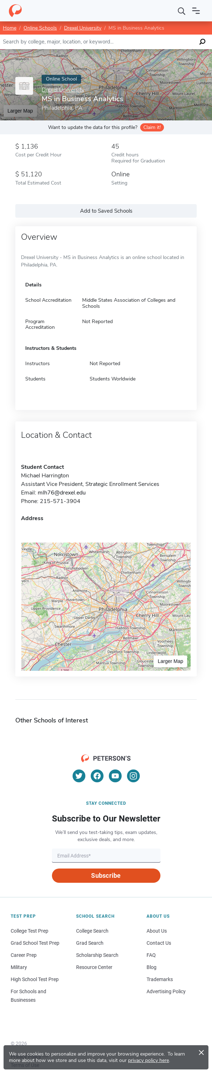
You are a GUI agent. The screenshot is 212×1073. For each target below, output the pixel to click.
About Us (157, 931)
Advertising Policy (166, 991)
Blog (152, 967)
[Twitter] (79, 775)
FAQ (151, 955)
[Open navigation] (196, 11)
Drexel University (82, 28)
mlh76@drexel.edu (62, 493)
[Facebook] (97, 775)
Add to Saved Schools (106, 210)
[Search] (182, 11)
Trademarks (160, 979)
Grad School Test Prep (35, 943)
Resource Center (94, 967)
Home (9, 28)
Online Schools (40, 28)
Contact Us (159, 943)
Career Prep (24, 955)
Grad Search (90, 943)
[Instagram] (133, 775)
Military (19, 967)
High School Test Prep (35, 979)
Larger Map (170, 661)
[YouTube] (115, 775)
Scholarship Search (97, 955)
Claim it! (152, 127)
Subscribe (106, 875)
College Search (92, 931)
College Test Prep (29, 931)
